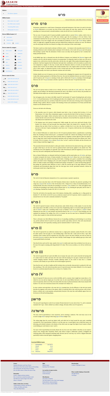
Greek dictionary (46, 373)
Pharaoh (59, 140)
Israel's (71, 157)
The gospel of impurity (48, 378)
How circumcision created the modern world (24, 377)
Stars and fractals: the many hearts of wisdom (24, 368)
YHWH (39, 209)
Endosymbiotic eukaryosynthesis (50, 382)
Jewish (80, 40)
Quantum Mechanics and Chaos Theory (22, 365)
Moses (50, 140)
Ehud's (43, 316)
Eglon (57, 316)
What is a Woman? (18, 380)
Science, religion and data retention (21, 375)
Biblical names (46, 365)
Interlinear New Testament (48, 366)
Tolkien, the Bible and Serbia (20, 387)
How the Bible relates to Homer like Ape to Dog (24, 370)
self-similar (82, 155)
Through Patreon (75, 373)
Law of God (73, 211)
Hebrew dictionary (47, 372)
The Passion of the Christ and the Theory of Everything (26, 366)
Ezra (47, 211)
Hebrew (76, 35)
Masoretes (81, 57)
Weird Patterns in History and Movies (22, 385)
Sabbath (85, 209)
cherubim (49, 183)
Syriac (82, 89)
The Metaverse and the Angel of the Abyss (23, 378)
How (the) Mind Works (19, 388)
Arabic (77, 89)
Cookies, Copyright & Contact (78, 365)
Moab (62, 316)
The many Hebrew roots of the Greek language (53, 380)
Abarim (36, 29)
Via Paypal (74, 375)
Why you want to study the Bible (50, 383)
